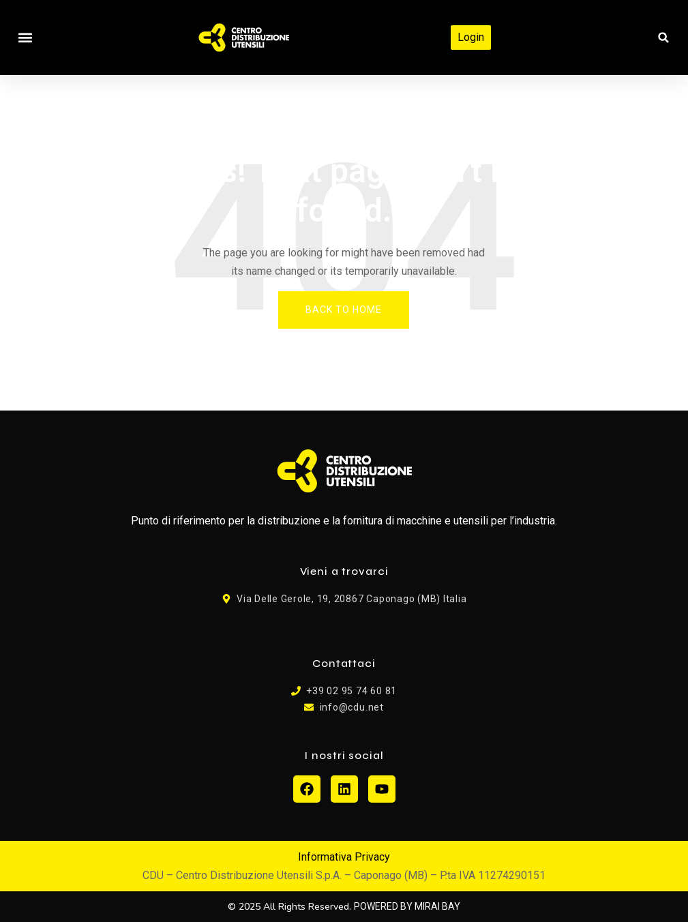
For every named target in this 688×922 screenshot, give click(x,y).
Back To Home (343, 309)
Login (471, 37)
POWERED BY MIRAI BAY (407, 906)
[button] (25, 38)
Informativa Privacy (344, 856)
